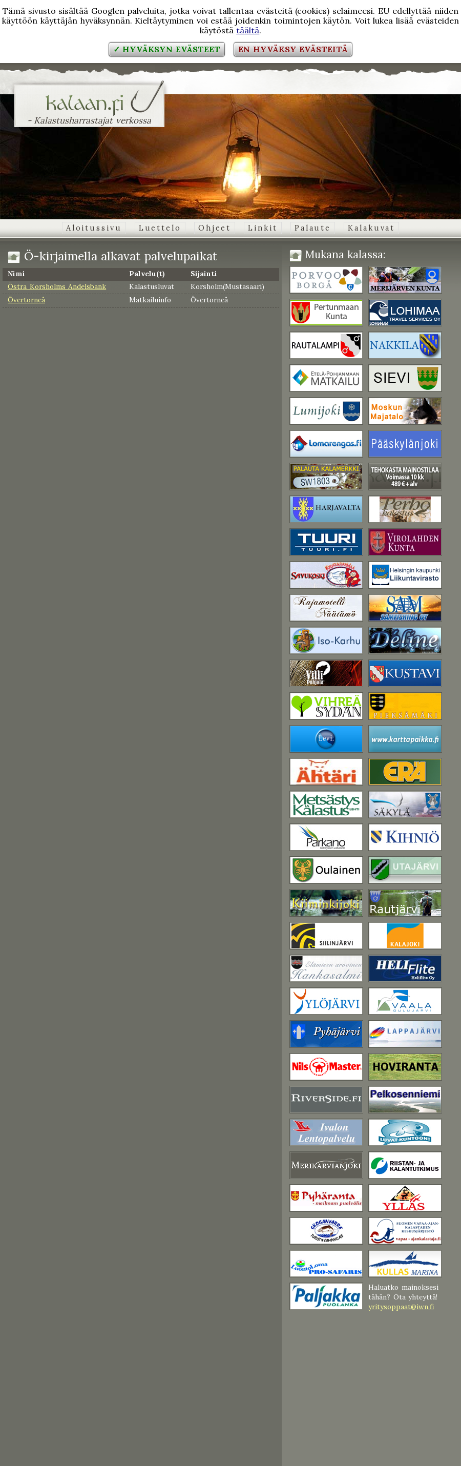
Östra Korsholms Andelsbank (57, 286)
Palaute (313, 228)
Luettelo (160, 228)
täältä (247, 30)
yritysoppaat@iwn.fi (401, 1306)
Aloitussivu (94, 228)
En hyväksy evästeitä (293, 49)
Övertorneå (26, 299)
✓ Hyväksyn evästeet (166, 49)
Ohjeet (214, 228)
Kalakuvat (371, 228)
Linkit (262, 228)
